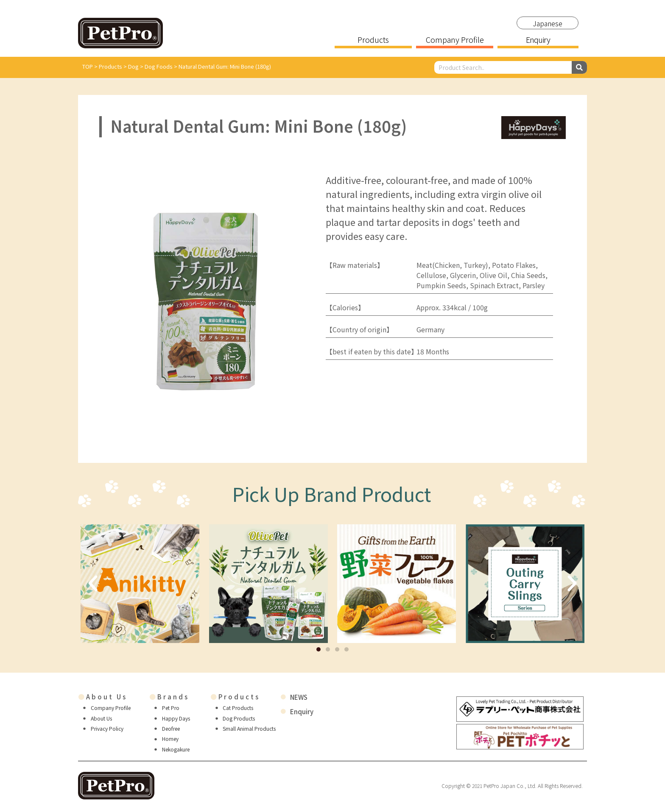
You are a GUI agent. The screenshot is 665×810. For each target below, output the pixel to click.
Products (373, 40)
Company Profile (455, 40)
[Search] (579, 67)
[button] (318, 649)
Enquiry (538, 40)
